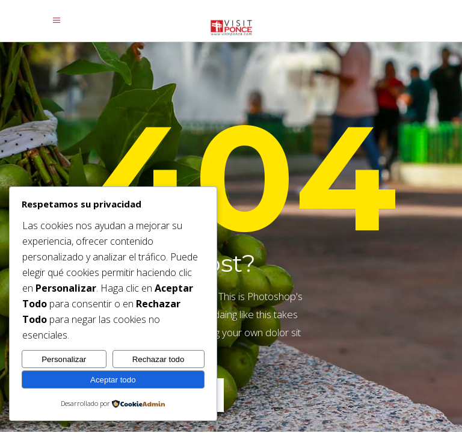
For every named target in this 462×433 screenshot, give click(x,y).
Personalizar (64, 359)
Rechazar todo (158, 359)
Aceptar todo (113, 379)
